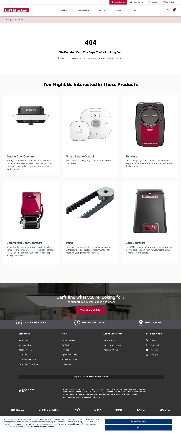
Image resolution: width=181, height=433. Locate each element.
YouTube (152, 350)
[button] (169, 2)
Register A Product (27, 345)
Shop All (133, 10)
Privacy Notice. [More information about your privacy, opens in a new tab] (48, 426)
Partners (117, 10)
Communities (83, 10)
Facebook (152, 345)
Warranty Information (28, 364)
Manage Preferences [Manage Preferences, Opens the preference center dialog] (138, 421)
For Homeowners (69, 340)
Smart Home (64, 10)
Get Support (24, 355)
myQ (114, 389)
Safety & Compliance (112, 345)
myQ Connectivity (69, 355)
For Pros (65, 350)
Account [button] (153, 2)
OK (138, 428)
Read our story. (97, 397)
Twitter (151, 340)
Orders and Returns (27, 359)
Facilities (101, 10)
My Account (24, 340)
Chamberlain (126, 389)
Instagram (153, 355)
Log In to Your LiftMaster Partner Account (91, 377)
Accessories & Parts (70, 359)
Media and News (110, 350)
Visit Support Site (90, 310)
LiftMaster (106, 389)
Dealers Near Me (118, 2)
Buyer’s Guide (109, 340)
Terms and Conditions (31, 426)
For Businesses (68, 345)
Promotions (67, 364)
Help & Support (136, 2)
